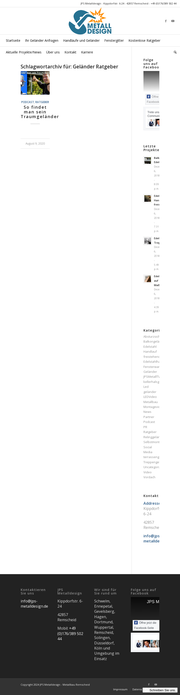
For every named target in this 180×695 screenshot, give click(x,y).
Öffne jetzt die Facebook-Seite (145, 625)
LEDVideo (150, 397)
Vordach (149, 477)
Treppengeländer (156, 462)
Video (147, 472)
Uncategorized (153, 467)
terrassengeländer (156, 457)
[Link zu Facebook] (165, 20)
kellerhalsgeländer (156, 382)
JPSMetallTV (151, 376)
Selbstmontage (154, 442)
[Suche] (174, 52)
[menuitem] (13, 40)
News (147, 412)
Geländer (150, 372)
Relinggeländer (154, 437)
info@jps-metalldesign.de (34, 603)
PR (145, 427)
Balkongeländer (154, 341)
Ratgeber (42, 102)
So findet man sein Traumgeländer (40, 111)
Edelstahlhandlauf (156, 361)
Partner (148, 417)
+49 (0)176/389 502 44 (163, 3)
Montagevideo (153, 407)
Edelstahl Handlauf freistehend (151, 351)
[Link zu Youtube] (172, 20)
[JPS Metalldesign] (90, 20)
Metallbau (150, 402)
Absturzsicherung (156, 336)
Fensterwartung (154, 367)
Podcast (27, 102)
